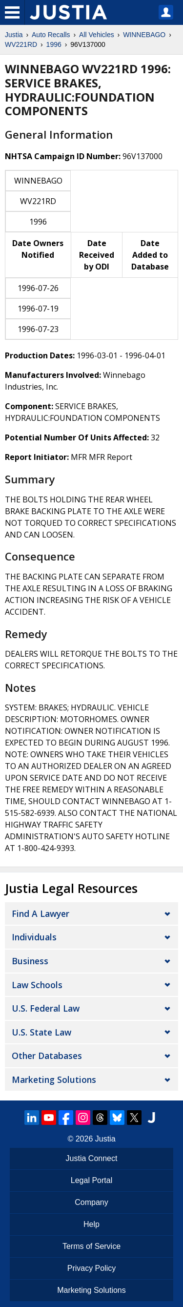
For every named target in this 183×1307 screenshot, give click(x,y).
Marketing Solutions (54, 1079)
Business (30, 961)
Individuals (34, 937)
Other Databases (47, 1055)
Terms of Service (91, 1246)
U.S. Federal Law (46, 1008)
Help (91, 1224)
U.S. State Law (41, 1032)
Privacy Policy (91, 1268)
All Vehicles (96, 35)
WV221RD (21, 44)
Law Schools (37, 985)
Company (91, 1202)
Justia (14, 35)
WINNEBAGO (144, 35)
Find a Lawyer (40, 913)
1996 (53, 44)
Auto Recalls (51, 35)
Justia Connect (92, 1158)
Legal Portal (91, 1180)
